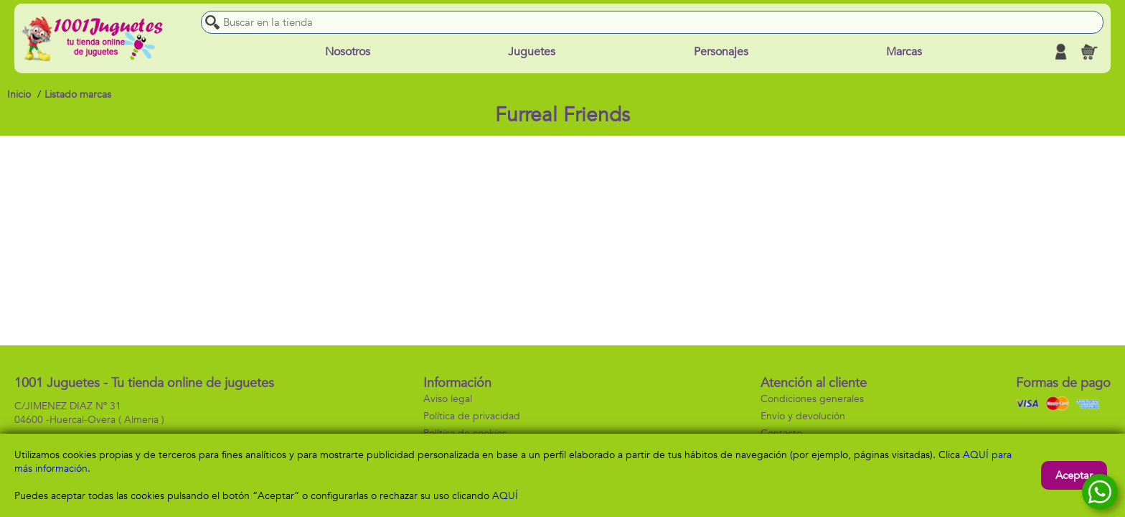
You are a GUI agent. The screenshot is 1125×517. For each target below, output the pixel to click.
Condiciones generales (812, 399)
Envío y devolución (803, 416)
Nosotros (347, 52)
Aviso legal (447, 399)
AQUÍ (505, 496)
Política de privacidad (471, 416)
